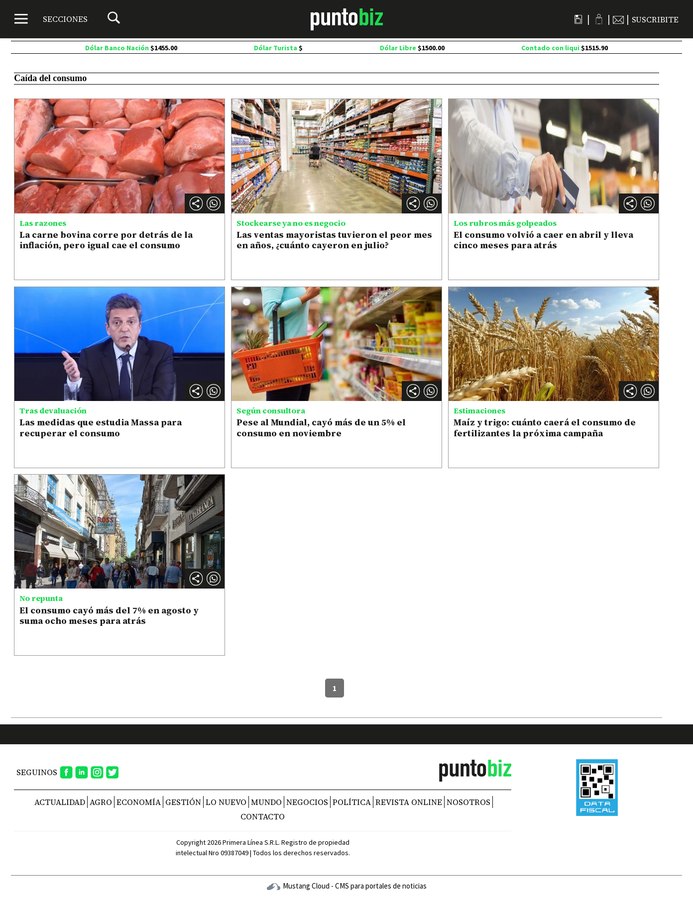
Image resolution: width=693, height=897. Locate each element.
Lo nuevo (226, 802)
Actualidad (59, 802)
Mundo (266, 802)
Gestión (183, 802)
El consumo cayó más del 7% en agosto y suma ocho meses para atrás (109, 615)
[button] (214, 203)
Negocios (307, 802)
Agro (101, 802)
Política (352, 802)
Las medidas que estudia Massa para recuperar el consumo (100, 427)
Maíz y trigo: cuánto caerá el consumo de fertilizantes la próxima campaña (545, 427)
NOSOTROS (468, 802)
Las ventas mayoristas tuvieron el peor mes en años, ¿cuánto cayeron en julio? (334, 240)
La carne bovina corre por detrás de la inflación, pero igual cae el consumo (106, 240)
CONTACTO (262, 816)
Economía (138, 802)
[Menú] (51, 19)
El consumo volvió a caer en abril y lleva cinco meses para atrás (543, 240)
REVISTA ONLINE (408, 802)
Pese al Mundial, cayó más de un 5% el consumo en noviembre (321, 427)
